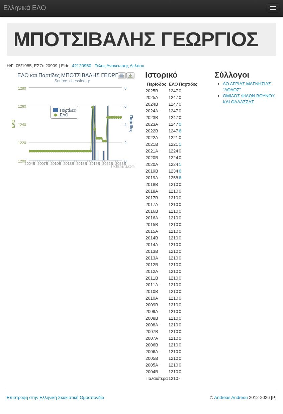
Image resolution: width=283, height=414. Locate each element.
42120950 (81, 65)
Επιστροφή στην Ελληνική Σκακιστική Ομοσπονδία (55, 397)
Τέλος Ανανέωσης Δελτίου (119, 65)
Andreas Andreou (231, 397)
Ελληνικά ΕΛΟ (24, 7)
